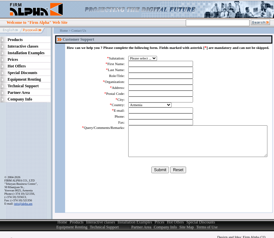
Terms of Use (206, 227)
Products (77, 222)
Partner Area (141, 227)
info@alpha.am (23, 203)
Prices (159, 222)
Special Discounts (200, 222)
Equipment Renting (72, 227)
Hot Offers (175, 222)
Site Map (186, 227)
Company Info (165, 227)
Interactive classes (100, 222)
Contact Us (78, 30)
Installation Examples (135, 222)
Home (64, 30)
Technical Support (110, 227)
